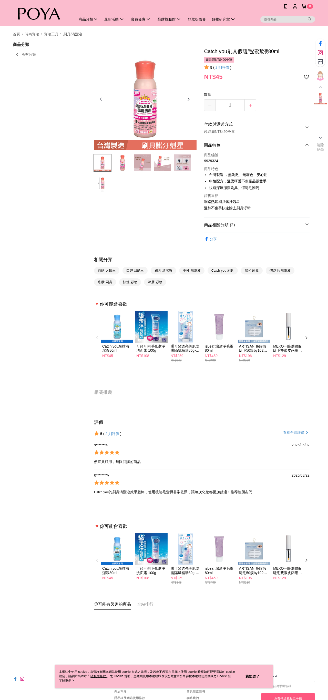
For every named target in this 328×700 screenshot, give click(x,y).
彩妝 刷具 (105, 282)
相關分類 (103, 259)
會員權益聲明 (196, 691)
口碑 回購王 (135, 270)
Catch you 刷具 (222, 270)
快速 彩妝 (130, 282)
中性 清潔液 (192, 270)
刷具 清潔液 (163, 270)
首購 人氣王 (107, 270)
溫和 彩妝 (252, 270)
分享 (210, 239)
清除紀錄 (320, 147)
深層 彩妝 (155, 282)
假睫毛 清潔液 (280, 270)
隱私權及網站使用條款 (129, 698)
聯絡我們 (193, 698)
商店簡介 (120, 691)
